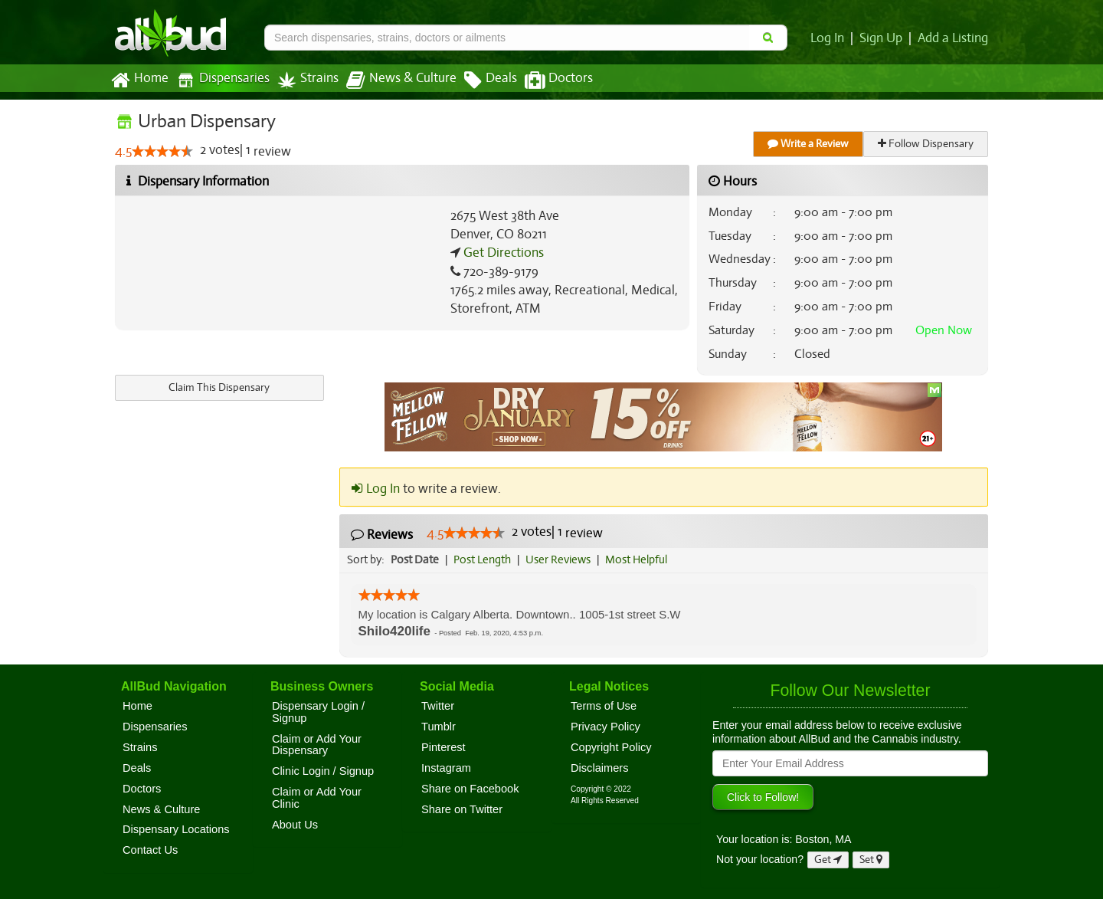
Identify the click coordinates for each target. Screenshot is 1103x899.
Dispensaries (220, 80)
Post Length (484, 559)
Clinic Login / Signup (323, 771)
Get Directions (501, 253)
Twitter (437, 706)
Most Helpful (641, 559)
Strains (302, 80)
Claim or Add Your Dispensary (317, 745)
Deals (479, 80)
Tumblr (438, 726)
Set (871, 859)
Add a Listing (953, 38)
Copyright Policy (611, 747)
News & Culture (393, 80)
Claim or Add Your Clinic (317, 798)
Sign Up (883, 38)
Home (139, 80)
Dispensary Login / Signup (318, 712)
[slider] (162, 152)
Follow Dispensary (926, 143)
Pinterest (443, 747)
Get (828, 859)
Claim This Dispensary (219, 387)
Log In (830, 38)
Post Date (415, 559)
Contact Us (150, 850)
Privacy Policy (605, 726)
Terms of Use (604, 706)
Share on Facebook (470, 789)
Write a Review (808, 143)
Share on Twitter (461, 809)
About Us (295, 825)
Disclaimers (600, 768)
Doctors (545, 80)
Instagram (446, 768)
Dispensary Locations (176, 829)
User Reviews (561, 559)
